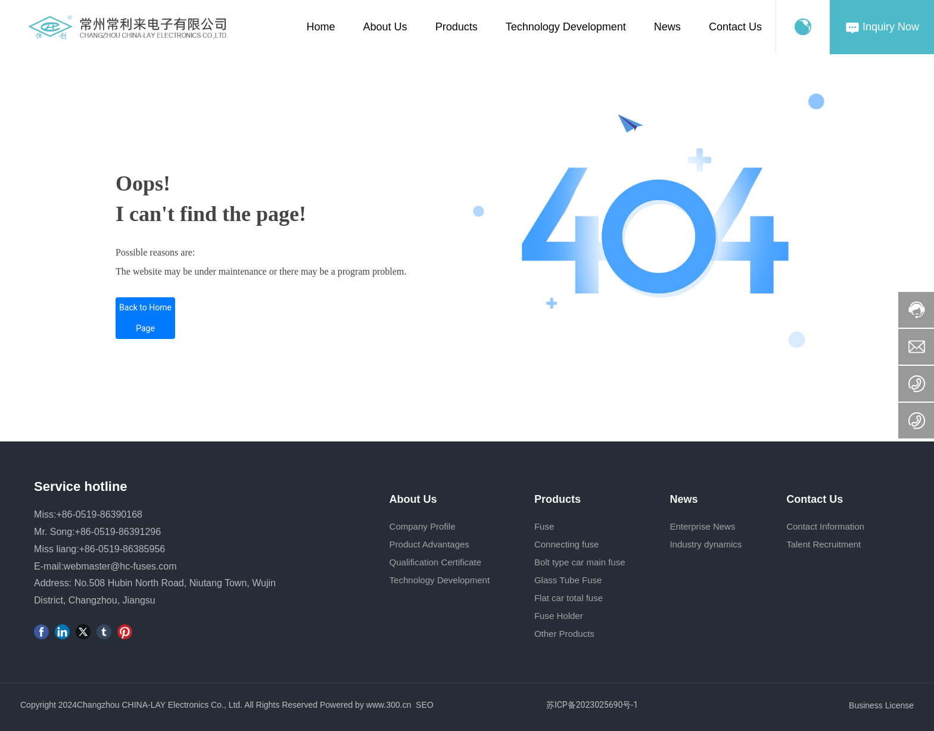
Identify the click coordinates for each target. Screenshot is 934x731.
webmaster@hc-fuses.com (120, 566)
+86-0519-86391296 (118, 532)
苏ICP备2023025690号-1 (592, 705)
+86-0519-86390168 (99, 514)
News (667, 27)
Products (456, 27)
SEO (425, 705)
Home (321, 27)
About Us (385, 27)
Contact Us (735, 27)
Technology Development (566, 27)
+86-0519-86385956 (122, 549)
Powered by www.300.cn (365, 705)
